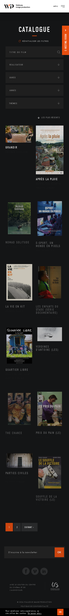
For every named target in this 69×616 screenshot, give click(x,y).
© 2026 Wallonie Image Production (34, 602)
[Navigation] (62, 6)
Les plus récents (50, 117)
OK (60, 612)
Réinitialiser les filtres (34, 41)
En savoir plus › (35, 613)
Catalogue (34, 29)
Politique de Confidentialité (34, 606)
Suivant (29, 527)
